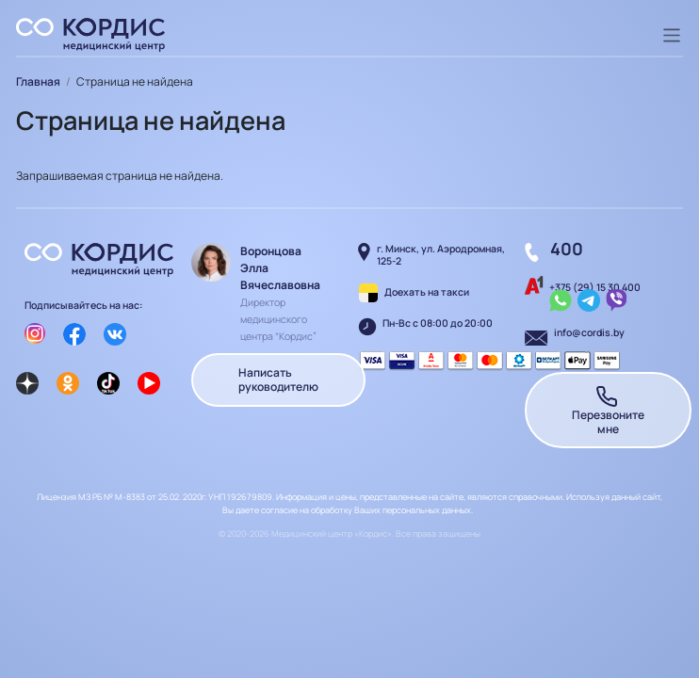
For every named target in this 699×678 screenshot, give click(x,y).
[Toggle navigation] (672, 35)
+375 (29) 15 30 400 (595, 287)
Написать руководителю (278, 380)
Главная (38, 81)
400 (566, 248)
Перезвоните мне (608, 410)
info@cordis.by (589, 332)
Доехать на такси (426, 292)
